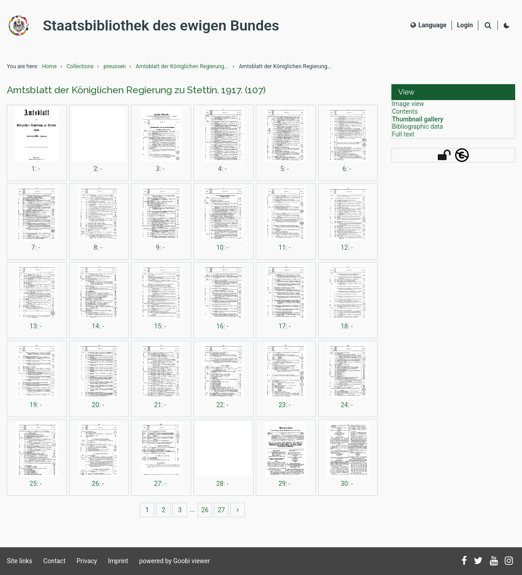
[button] (453, 92)
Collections (80, 66)
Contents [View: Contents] (404, 111)
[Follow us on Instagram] (508, 561)
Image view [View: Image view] (408, 103)
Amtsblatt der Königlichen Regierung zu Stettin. (183, 66)
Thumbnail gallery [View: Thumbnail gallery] (417, 119)
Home (49, 66)
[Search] (487, 25)
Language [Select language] (428, 25)
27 (221, 510)
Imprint (118, 561)
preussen (114, 66)
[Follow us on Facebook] (464, 561)
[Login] (465, 25)
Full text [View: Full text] (403, 134)
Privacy (86, 561)
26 (204, 510)
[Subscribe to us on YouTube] (493, 561)
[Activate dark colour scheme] (506, 25)
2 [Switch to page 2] (163, 510)
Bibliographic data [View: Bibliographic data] (417, 126)
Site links (19, 561)
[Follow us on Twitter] (478, 561)
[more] (237, 510)
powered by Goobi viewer (174, 561)
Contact (54, 561)
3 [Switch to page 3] (180, 510)
